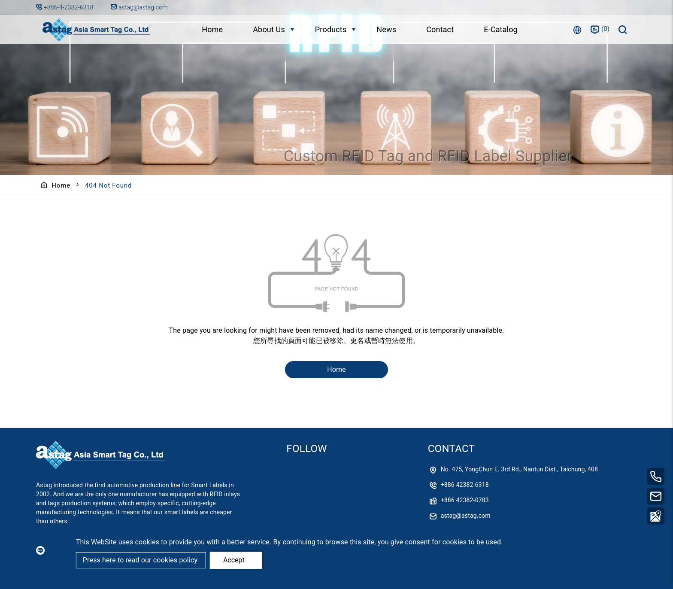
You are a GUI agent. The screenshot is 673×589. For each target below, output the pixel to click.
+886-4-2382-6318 (69, 7)
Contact (440, 29)
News (386, 29)
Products (331, 29)
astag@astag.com (139, 7)
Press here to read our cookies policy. (141, 560)
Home (212, 29)
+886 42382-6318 (465, 484)
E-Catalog (501, 29)
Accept (234, 560)
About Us (269, 29)
